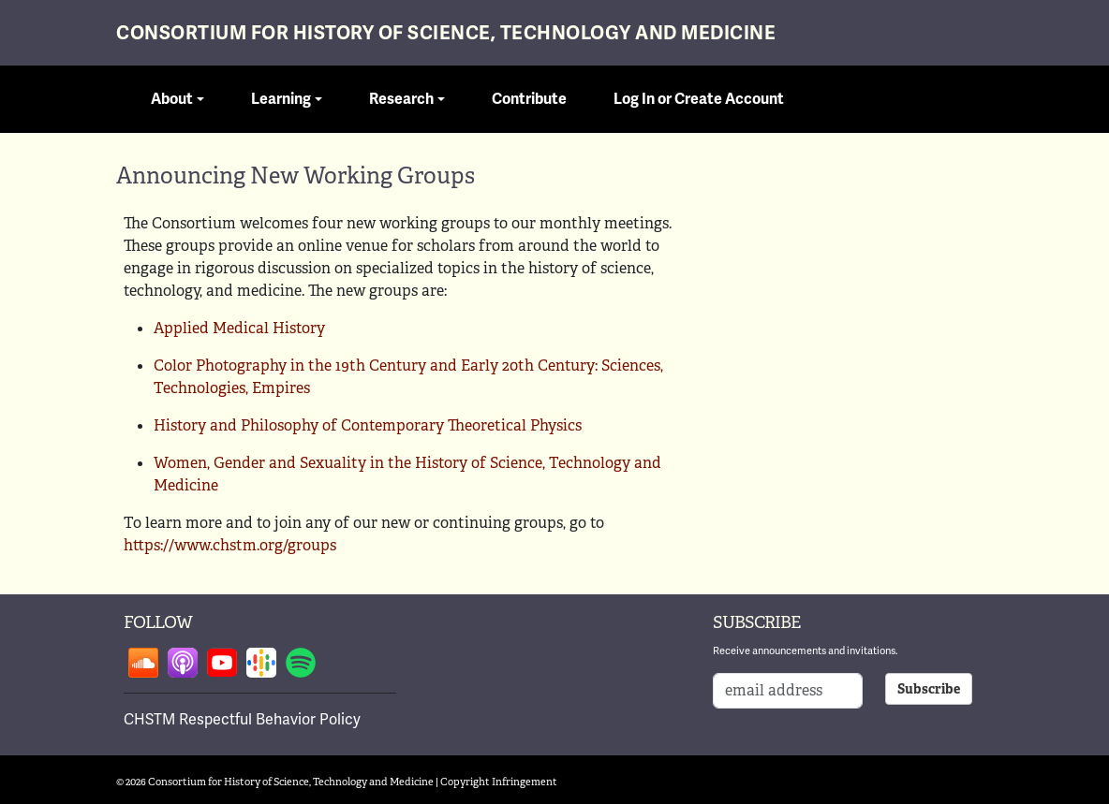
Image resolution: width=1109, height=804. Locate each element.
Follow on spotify (301, 663)
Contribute (529, 99)
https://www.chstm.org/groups (230, 545)
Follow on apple (183, 663)
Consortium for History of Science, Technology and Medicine (446, 33)
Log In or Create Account (699, 99)
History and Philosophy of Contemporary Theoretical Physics (368, 425)
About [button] (172, 99)
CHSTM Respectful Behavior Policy (242, 719)
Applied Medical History (239, 328)
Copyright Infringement (498, 781)
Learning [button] (281, 99)
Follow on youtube (222, 663)
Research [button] (401, 99)
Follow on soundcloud (143, 663)
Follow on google (261, 663)
